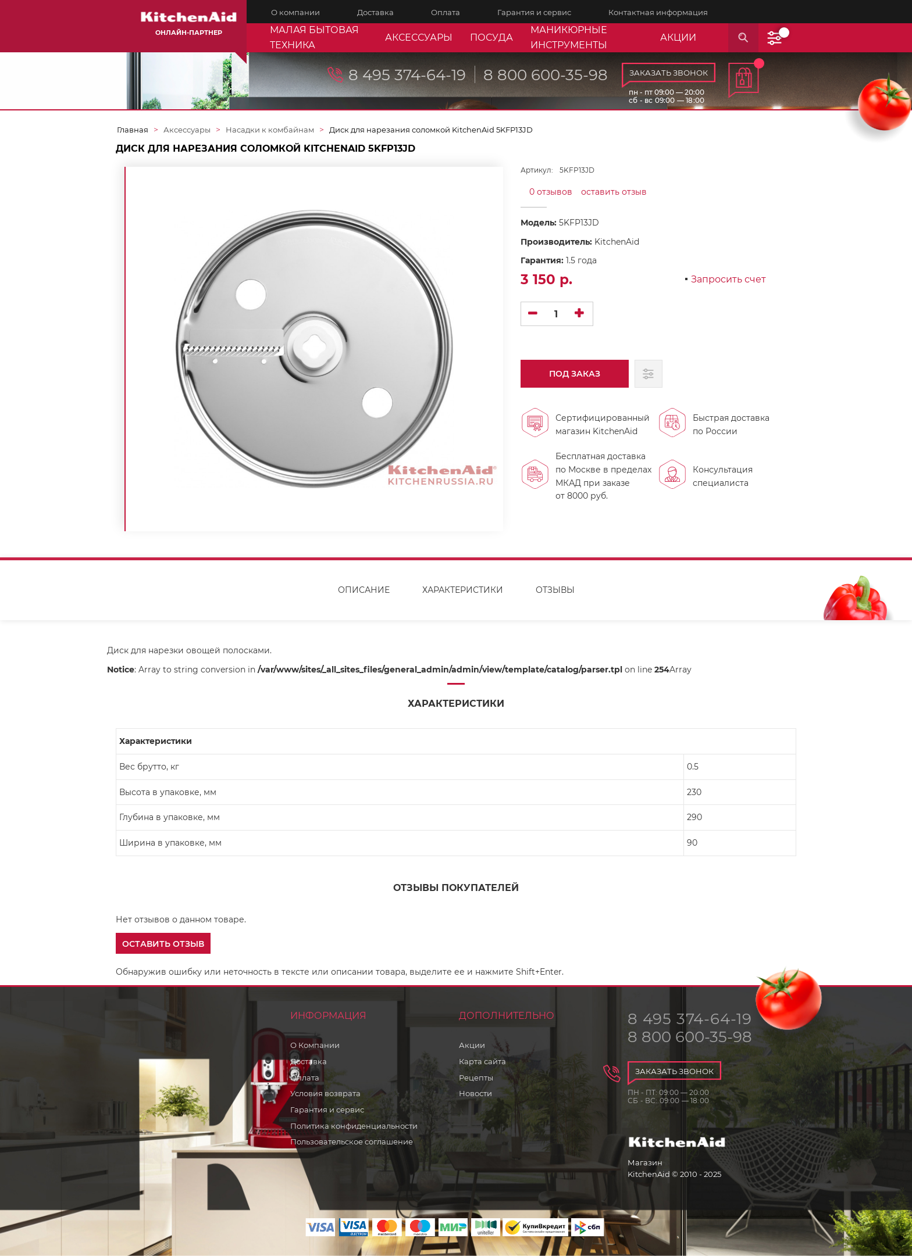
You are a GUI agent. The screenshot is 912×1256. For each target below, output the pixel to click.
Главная (132, 129)
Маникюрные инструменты (568, 37)
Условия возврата (325, 1093)
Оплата (304, 1077)
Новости (475, 1093)
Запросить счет (728, 280)
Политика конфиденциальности (354, 1125)
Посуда (491, 37)
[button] (163, 943)
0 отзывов (550, 192)
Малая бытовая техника (314, 37)
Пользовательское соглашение (351, 1141)
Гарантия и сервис (327, 1109)
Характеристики (462, 590)
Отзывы (555, 590)
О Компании (315, 1045)
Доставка (308, 1061)
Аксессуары (419, 37)
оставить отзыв (614, 192)
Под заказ (571, 378)
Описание (364, 590)
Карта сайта (482, 1061)
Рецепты (476, 1077)
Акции (472, 1045)
